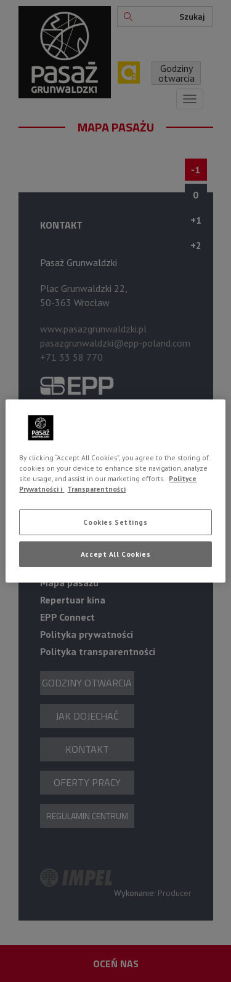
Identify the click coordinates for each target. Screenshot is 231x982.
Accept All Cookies (115, 554)
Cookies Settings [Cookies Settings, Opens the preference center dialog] (115, 522)
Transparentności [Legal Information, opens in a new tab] (96, 488)
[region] (115, 491)
